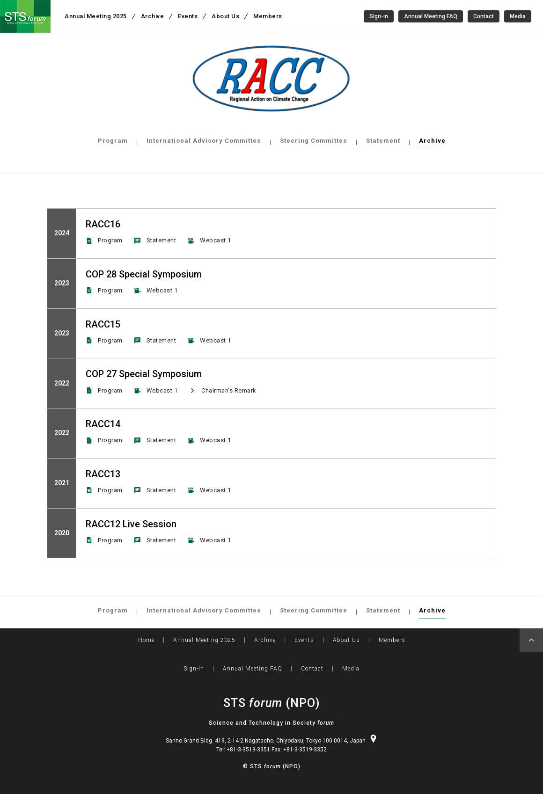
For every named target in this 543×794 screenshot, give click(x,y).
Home (146, 640)
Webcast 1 (215, 240)
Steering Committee (313, 140)
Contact (483, 16)
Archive (432, 140)
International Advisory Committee (204, 140)
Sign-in (378, 16)
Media (518, 16)
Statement (383, 140)
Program (113, 140)
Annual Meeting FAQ (430, 16)
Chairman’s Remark (229, 390)
